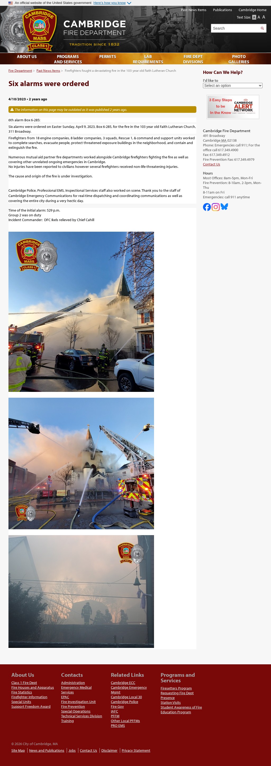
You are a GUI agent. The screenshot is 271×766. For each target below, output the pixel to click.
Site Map (18, 750)
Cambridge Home (253, 9)
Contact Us (211, 164)
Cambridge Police (124, 701)
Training (67, 720)
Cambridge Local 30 (126, 697)
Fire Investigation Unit (78, 701)
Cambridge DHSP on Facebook (207, 207)
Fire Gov (117, 706)
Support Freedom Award (31, 706)
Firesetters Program (176, 688)
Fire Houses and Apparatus (32, 687)
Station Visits (171, 702)
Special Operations (76, 711)
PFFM (115, 716)
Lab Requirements (148, 59)
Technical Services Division (81, 716)
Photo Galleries (238, 59)
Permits (107, 56)
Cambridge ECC (123, 682)
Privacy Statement (136, 750)
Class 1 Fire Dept (24, 682)
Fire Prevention (73, 706)
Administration (73, 682)
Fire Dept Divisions (193, 59)
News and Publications (46, 750)
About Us (27, 56)
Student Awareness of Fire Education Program (181, 709)
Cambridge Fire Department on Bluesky (224, 206)
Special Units (21, 701)
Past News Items (48, 70)
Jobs (72, 750)
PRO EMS (118, 725)
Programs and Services (68, 59)
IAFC (114, 711)
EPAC (65, 697)
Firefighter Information (29, 697)
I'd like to (210, 80)
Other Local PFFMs (125, 720)
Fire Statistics (21, 692)
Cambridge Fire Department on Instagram (216, 207)
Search (262, 28)
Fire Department (20, 70)
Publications (222, 9)
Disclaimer (109, 750)
